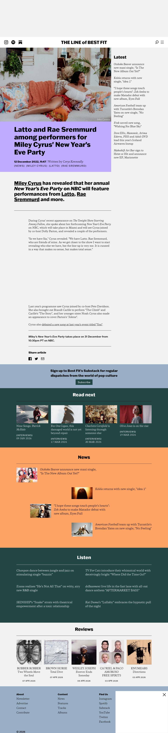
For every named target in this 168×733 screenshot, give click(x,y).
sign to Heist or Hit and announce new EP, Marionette (130, 154)
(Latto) (54, 166)
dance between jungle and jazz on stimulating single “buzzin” (45, 573)
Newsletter (23, 699)
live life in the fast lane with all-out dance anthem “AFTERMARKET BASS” (116, 588)
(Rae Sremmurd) (73, 166)
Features (63, 703)
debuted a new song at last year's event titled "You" (72, 324)
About (20, 694)
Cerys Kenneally (73, 162)
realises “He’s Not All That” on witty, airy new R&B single (48, 588)
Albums (62, 712)
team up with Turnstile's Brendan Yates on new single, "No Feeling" (130, 111)
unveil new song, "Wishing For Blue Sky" (127, 124)
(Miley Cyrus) (36, 166)
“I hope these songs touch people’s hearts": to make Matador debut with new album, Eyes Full (131, 94)
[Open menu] (162, 42)
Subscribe (84, 382)
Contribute (23, 712)
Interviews (24, 435)
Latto (67, 194)
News (19, 165)
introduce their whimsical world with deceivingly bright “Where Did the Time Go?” (118, 573)
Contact (21, 708)
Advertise (22, 703)
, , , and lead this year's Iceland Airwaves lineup (131, 138)
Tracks (62, 708)
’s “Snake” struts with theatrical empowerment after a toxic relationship (44, 604)
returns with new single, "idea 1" (128, 79)
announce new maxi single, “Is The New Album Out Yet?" (129, 68)
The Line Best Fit (84, 42)
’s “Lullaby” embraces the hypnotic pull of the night (118, 604)
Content (63, 694)
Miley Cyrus (27, 183)
